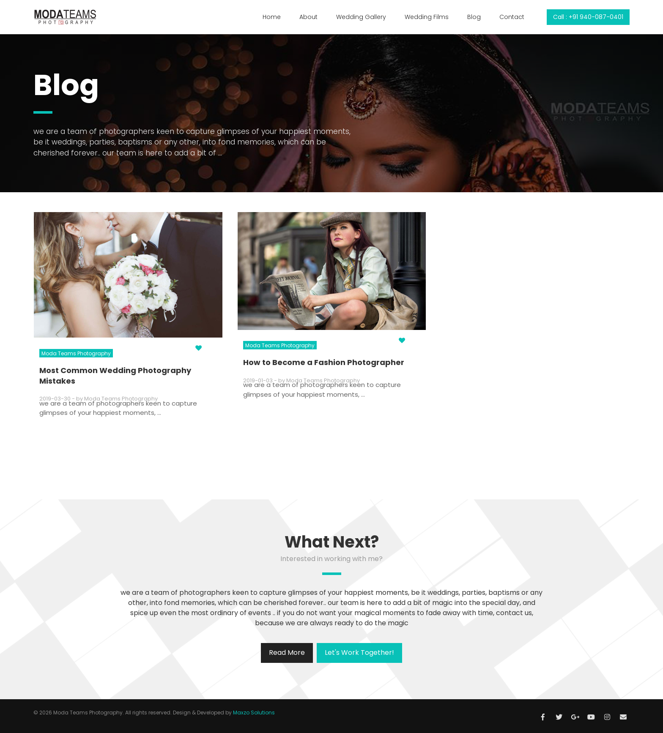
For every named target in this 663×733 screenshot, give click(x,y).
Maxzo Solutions (254, 712)
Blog (474, 17)
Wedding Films (427, 17)
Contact (511, 17)
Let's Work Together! (359, 652)
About (308, 17)
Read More (287, 652)
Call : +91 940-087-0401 (588, 17)
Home (272, 17)
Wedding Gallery (361, 17)
